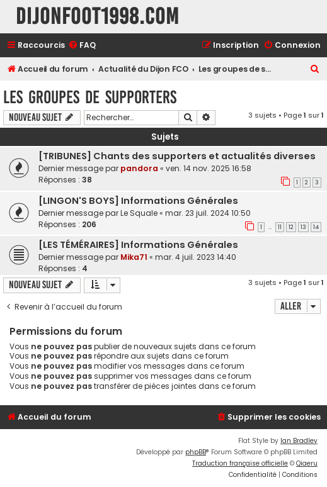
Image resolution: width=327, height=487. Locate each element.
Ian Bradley (299, 440)
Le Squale (139, 213)
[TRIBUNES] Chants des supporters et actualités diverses (177, 156)
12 (291, 227)
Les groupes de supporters (89, 97)
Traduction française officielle (240, 463)
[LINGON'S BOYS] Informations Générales (138, 200)
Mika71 (133, 257)
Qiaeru (307, 463)
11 (280, 227)
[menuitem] (82, 45)
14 (316, 227)
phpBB (195, 452)
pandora (139, 168)
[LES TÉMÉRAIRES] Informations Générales (138, 244)
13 (303, 227)
